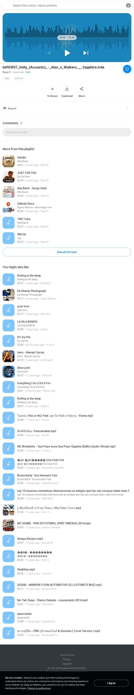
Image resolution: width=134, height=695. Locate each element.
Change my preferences (39, 688)
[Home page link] (6, 5)
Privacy (67, 659)
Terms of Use (67, 655)
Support (67, 663)
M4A (7, 78)
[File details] (67, 161)
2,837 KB (18, 78)
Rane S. (7, 72)
